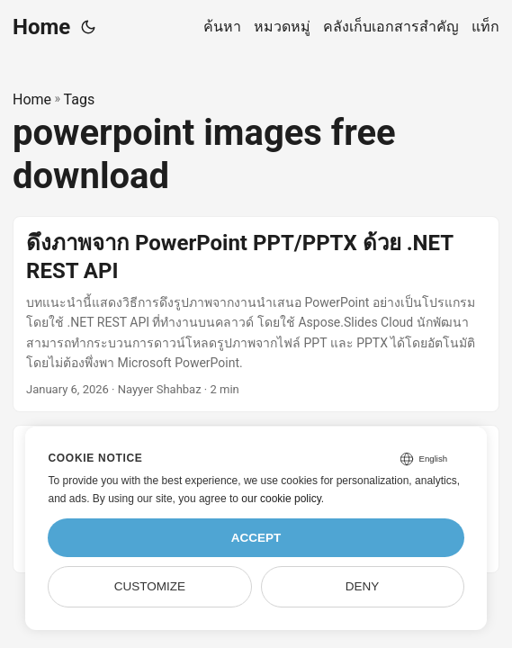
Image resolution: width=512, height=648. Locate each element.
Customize (149, 586)
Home (41, 27)
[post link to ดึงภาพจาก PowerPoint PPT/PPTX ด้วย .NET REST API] (256, 314)
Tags (79, 99)
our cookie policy (281, 498)
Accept (256, 537)
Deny (363, 586)
